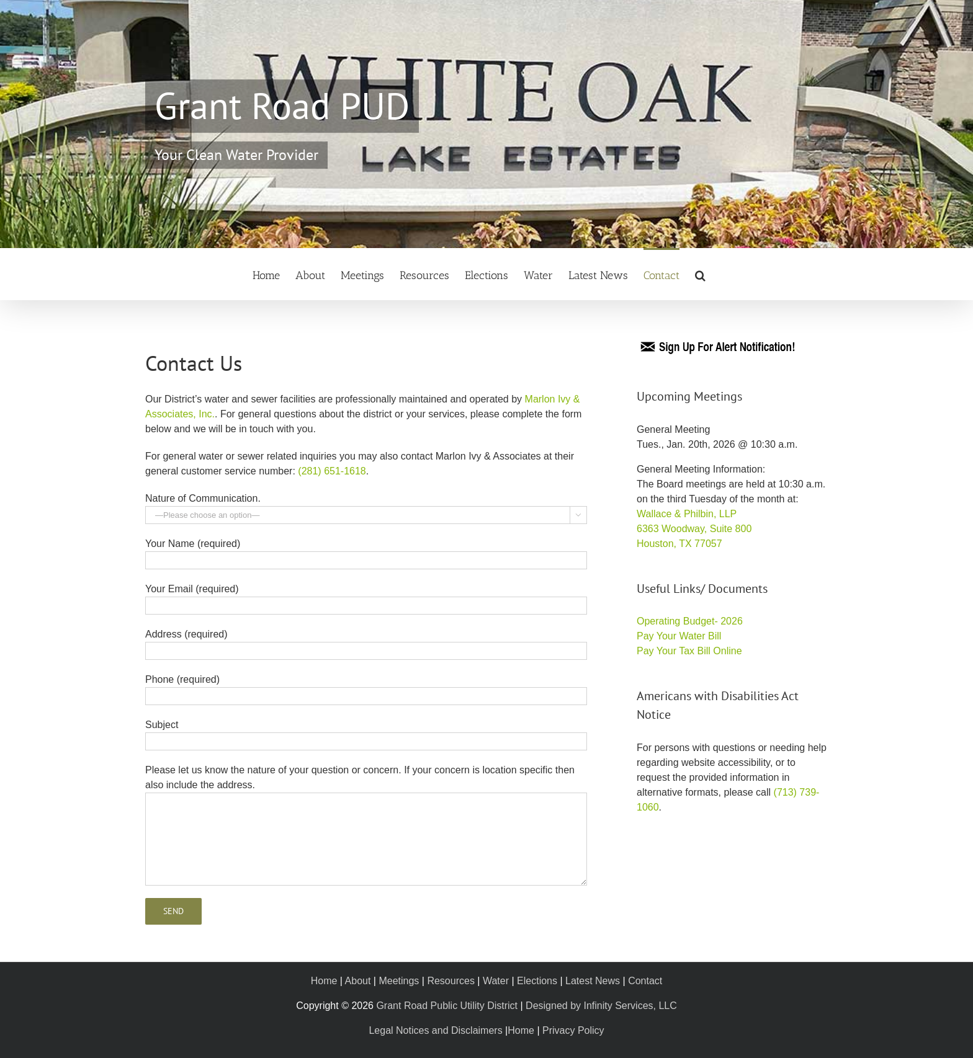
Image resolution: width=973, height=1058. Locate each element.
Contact (645, 981)
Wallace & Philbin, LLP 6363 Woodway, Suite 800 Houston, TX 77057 (694, 529)
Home (324, 981)
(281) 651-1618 (331, 471)
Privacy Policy (573, 1030)
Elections (537, 981)
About (358, 981)
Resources (450, 981)
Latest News (592, 981)
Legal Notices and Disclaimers (435, 1030)
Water (496, 981)
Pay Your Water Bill (679, 636)
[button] (700, 274)
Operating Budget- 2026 (690, 621)
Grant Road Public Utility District (447, 1005)
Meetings (399, 981)
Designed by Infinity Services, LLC (601, 1005)
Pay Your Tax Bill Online (689, 651)
